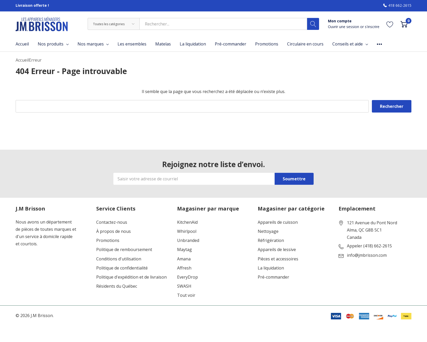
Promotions (107, 240)
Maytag (184, 249)
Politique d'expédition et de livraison (131, 277)
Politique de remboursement (124, 249)
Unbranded (188, 240)
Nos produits (50, 44)
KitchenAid (187, 222)
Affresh (184, 268)
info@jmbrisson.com (367, 255)
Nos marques (90, 44)
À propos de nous (113, 231)
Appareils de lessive (277, 249)
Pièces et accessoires (278, 258)
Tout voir (186, 295)
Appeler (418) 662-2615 (369, 246)
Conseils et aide (347, 44)
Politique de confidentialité (122, 268)
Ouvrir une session (344, 26)
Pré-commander (273, 277)
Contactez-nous (111, 222)
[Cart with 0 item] (403, 24)
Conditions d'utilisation (118, 258)
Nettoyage (268, 231)
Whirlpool (186, 231)
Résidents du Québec (116, 286)
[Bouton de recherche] (313, 24)
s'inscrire (372, 26)
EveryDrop (187, 277)
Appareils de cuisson (278, 222)
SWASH (184, 286)
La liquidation (271, 268)
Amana (184, 258)
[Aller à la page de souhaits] (389, 24)
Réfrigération (271, 240)
